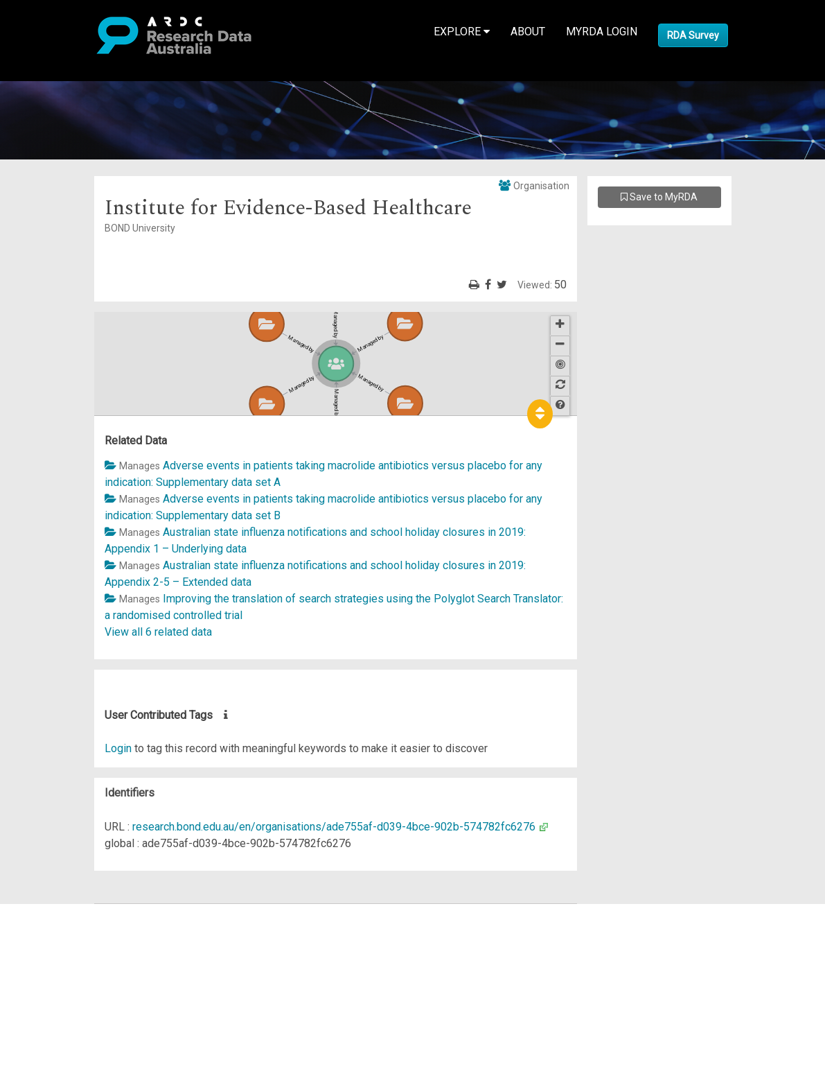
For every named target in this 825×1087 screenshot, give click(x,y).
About (528, 31)
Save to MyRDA (659, 196)
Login (118, 748)
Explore (462, 31)
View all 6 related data (158, 631)
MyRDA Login (601, 31)
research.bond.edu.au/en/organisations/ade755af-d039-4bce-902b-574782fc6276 (333, 826)
